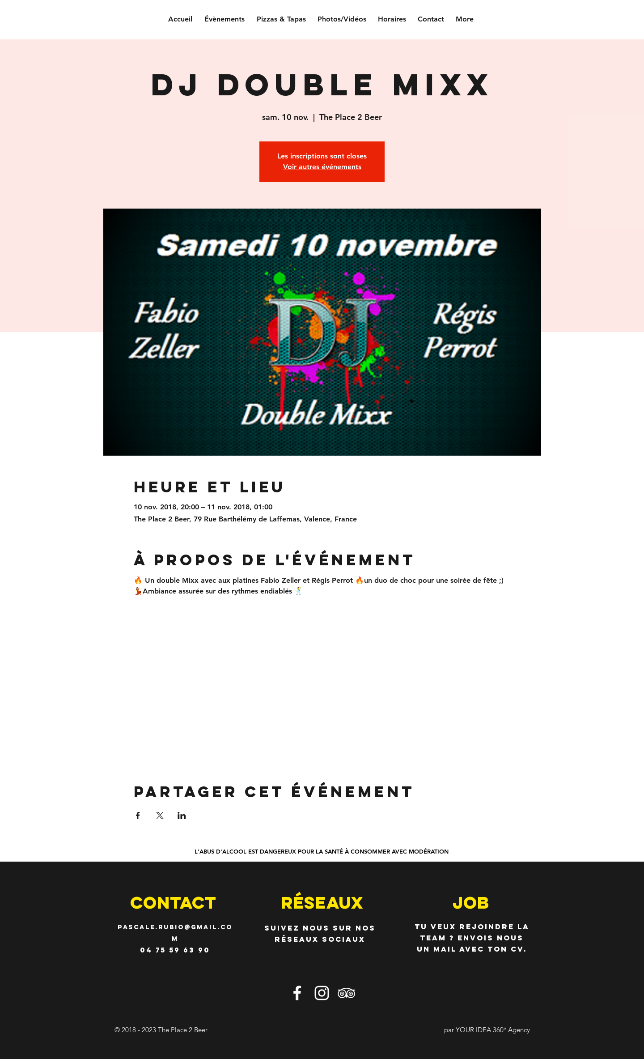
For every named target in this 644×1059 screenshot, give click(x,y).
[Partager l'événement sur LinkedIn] (182, 815)
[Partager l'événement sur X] (160, 815)
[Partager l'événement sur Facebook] (138, 815)
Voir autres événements (322, 166)
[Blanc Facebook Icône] (297, 993)
